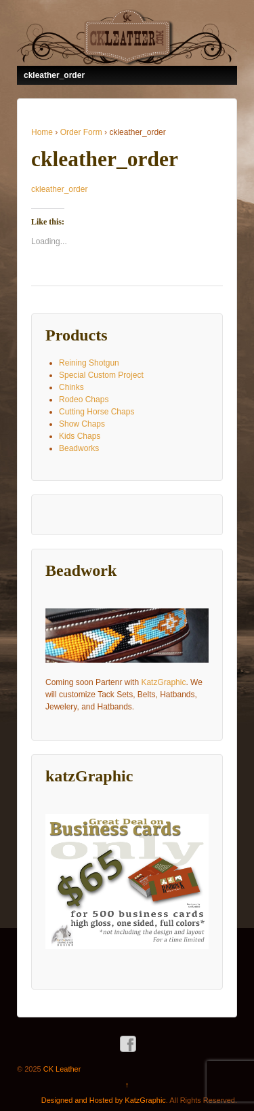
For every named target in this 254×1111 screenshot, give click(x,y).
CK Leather (61, 1069)
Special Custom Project (101, 375)
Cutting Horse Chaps (96, 411)
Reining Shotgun (89, 363)
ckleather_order (59, 189)
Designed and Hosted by (83, 1100)
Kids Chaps (79, 436)
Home (42, 132)
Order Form (81, 132)
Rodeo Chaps (83, 399)
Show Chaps (82, 424)
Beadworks (79, 448)
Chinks (71, 387)
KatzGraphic (163, 682)
